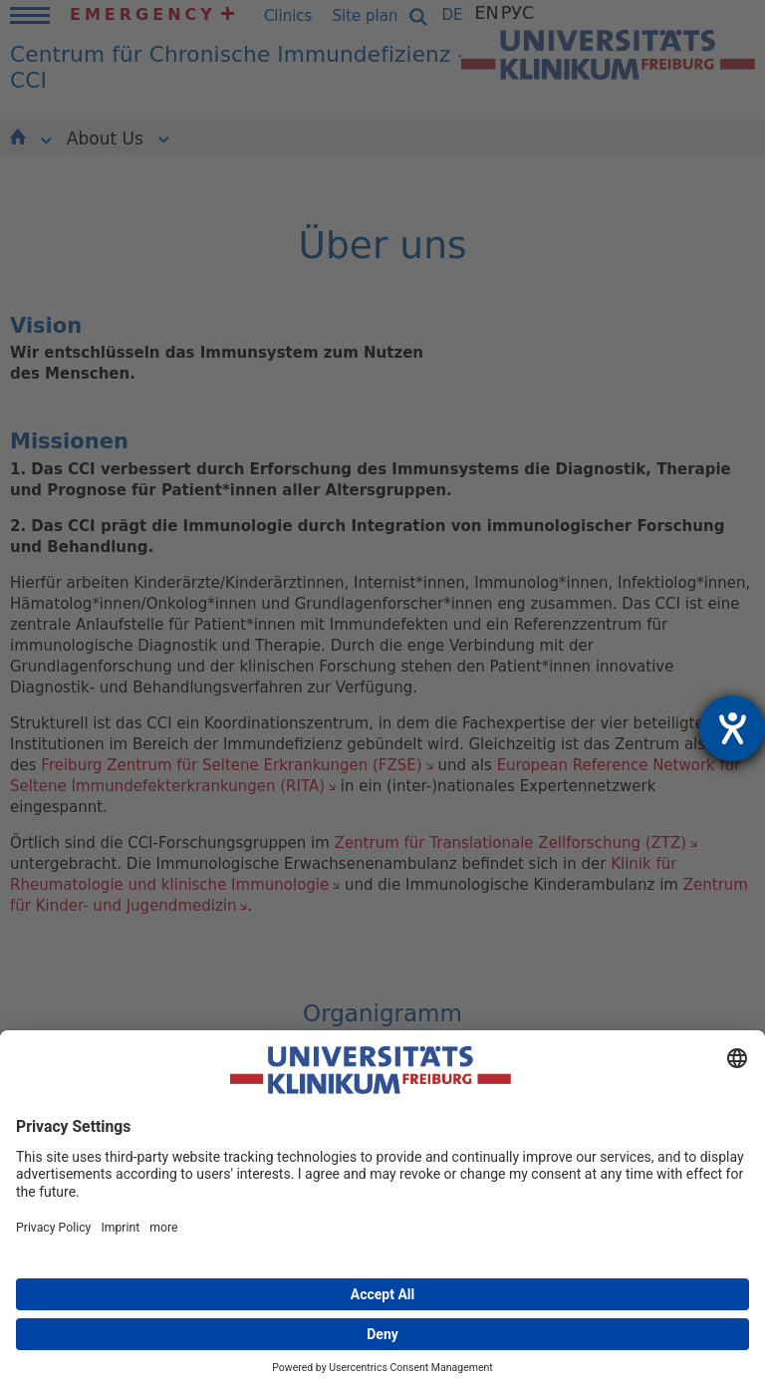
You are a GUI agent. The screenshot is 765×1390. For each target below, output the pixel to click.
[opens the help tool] (732, 728)
